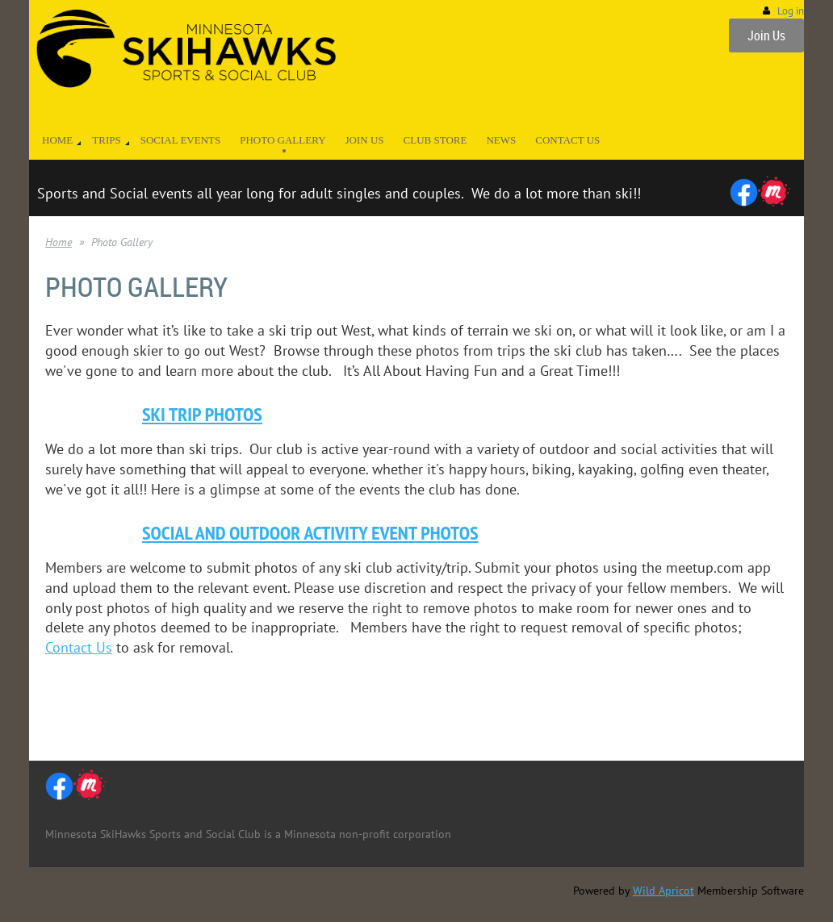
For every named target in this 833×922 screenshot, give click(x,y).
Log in (790, 11)
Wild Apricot (663, 890)
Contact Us (78, 647)
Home (58, 242)
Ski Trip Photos (202, 414)
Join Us (766, 35)
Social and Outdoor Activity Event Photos (310, 532)
